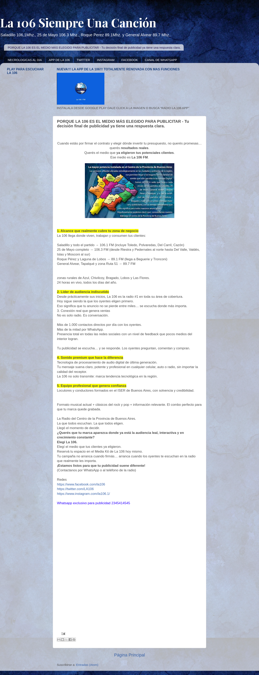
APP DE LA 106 (59, 60)
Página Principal (129, 655)
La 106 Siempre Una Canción (78, 22)
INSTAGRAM (105, 60)
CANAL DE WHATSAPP (161, 60)
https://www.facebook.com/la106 (81, 484)
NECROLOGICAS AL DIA (25, 60)
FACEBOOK (129, 60)
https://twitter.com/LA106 (75, 489)
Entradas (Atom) (87, 664)
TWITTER (83, 60)
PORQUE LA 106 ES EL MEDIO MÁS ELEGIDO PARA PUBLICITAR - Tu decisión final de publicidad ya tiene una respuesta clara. (94, 47)
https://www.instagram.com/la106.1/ (83, 494)
